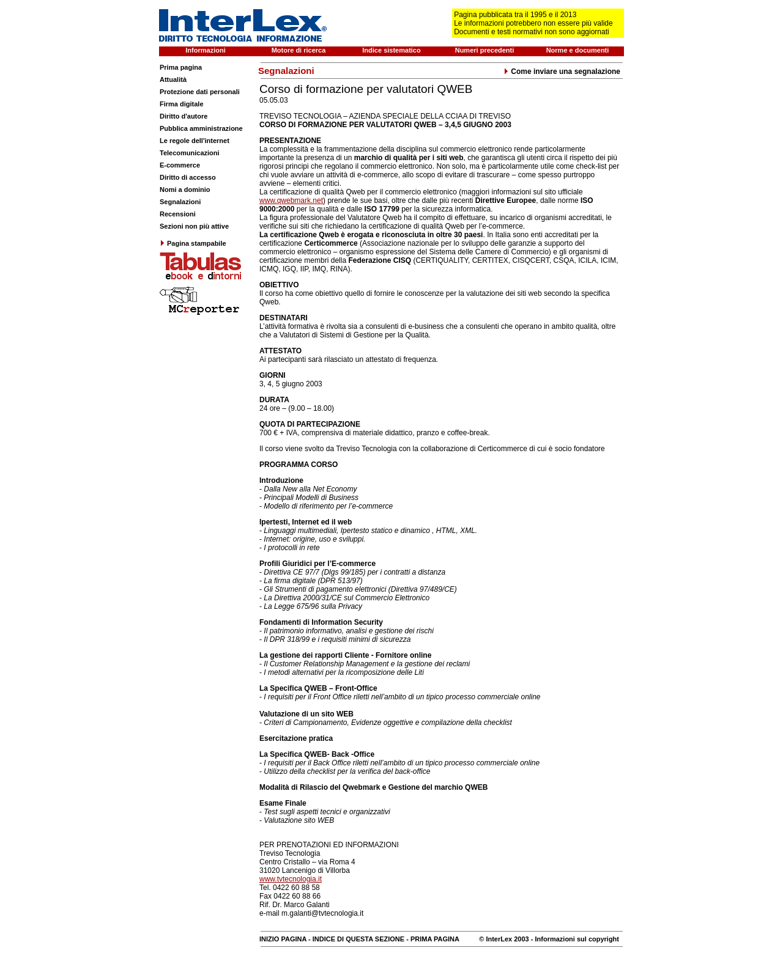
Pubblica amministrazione (201, 128)
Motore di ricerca (299, 50)
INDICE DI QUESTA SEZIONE (358, 939)
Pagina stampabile (193, 243)
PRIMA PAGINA (434, 939)
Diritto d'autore (183, 116)
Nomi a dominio (185, 189)
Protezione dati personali (200, 91)
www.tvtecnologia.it (290, 879)
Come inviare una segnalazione (561, 71)
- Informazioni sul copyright (574, 939)
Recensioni (178, 214)
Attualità (173, 79)
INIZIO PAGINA (282, 939)
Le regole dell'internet (194, 140)
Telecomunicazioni (190, 152)
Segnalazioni (180, 201)
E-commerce (180, 165)
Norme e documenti (577, 50)
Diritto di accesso (188, 177)
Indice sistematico (391, 50)
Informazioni (205, 50)
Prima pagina (181, 67)
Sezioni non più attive (194, 226)
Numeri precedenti (484, 50)
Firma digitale (182, 104)
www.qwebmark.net (291, 200)
